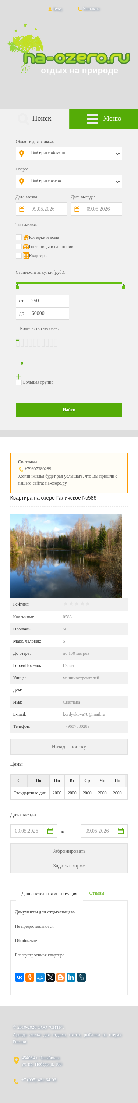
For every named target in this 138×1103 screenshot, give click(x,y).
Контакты (88, 8)
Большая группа (38, 382)
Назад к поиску (69, 747)
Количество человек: (39, 328)
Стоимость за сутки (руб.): (41, 272)
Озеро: (22, 169)
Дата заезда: (27, 197)
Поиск (34, 119)
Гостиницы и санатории (51, 246)
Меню (103, 119)
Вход (54, 9)
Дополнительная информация (49, 893)
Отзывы (97, 893)
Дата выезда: (83, 197)
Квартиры (38, 255)
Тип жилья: (26, 224)
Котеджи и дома (44, 237)
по (62, 831)
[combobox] (74, 153)
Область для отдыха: (35, 141)
